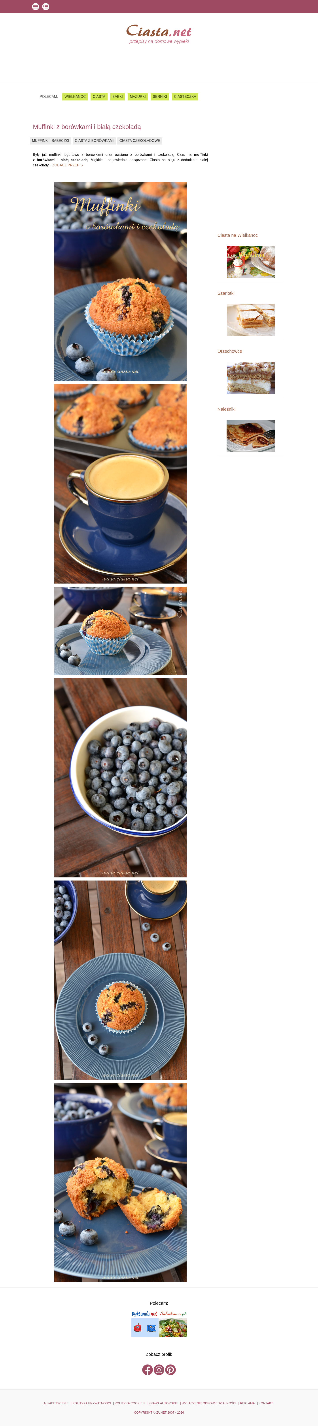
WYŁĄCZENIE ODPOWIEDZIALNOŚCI (209, 1403)
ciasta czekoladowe (139, 141)
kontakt (266, 1403)
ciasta (99, 96)
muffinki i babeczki (50, 141)
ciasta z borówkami (94, 141)
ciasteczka (185, 96)
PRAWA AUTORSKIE (163, 1403)
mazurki (138, 96)
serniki (160, 96)
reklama (247, 1403)
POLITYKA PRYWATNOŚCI (91, 1403)
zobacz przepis (67, 165)
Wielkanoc (75, 96)
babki (117, 96)
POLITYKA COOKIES (129, 1403)
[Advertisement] (251, 157)
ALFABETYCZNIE (56, 1403)
